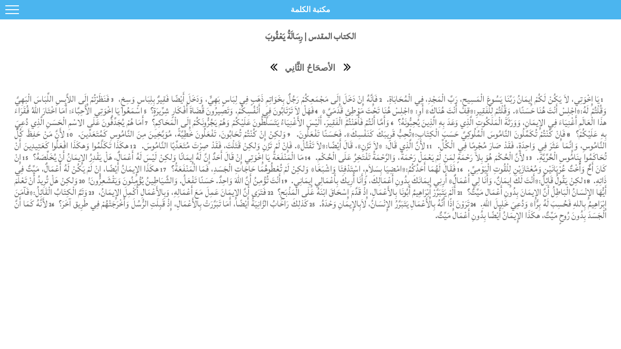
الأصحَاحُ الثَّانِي (310, 68)
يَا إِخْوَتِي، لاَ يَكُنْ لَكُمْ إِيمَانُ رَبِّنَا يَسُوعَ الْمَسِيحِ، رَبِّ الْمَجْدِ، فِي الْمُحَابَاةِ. (491, 99)
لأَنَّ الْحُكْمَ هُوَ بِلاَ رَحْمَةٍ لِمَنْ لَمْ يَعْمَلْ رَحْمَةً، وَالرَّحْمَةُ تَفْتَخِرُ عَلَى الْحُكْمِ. (420, 157)
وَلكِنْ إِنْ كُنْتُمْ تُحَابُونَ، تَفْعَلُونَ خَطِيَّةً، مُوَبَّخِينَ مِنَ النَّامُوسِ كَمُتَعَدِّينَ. (181, 134)
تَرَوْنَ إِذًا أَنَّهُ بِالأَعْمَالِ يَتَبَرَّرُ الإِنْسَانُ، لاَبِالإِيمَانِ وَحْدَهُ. (393, 203)
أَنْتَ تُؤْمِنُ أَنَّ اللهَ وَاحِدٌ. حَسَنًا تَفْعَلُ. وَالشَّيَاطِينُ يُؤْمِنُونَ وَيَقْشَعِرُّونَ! (183, 180)
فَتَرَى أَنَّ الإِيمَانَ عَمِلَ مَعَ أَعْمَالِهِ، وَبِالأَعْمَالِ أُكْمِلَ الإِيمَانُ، (181, 192)
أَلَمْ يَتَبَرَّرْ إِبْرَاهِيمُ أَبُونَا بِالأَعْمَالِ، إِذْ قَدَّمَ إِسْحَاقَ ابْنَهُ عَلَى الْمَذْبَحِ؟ (365, 192)
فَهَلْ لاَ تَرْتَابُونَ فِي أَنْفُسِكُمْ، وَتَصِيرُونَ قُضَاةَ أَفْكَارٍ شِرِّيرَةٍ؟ (231, 110)
